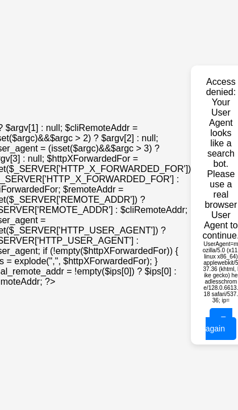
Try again (219, 324)
